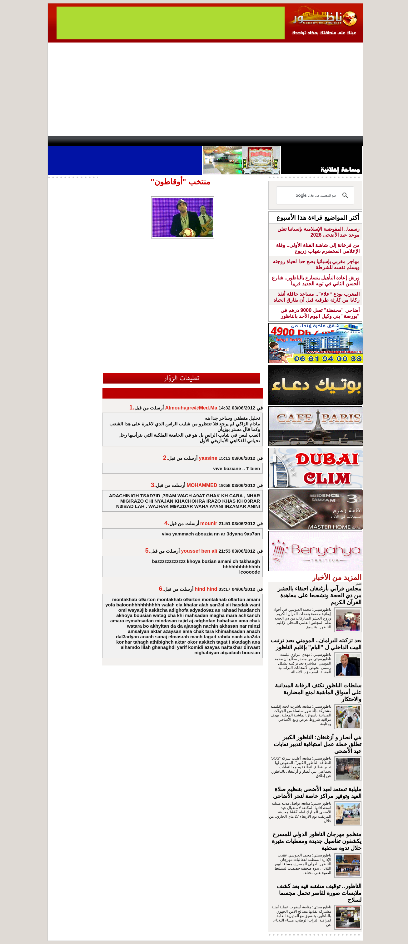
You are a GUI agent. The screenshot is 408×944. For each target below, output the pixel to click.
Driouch (296, 141)
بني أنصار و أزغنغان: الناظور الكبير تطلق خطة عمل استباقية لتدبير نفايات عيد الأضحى (317, 744)
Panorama (135, 141)
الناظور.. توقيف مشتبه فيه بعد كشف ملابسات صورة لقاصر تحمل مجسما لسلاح (319, 893)
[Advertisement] (205, 89)
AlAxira (90, 141)
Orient (241, 141)
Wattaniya (217, 141)
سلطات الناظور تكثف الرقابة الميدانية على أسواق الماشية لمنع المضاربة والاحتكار (318, 692)
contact (65, 141)
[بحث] (316, 195)
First (349, 141)
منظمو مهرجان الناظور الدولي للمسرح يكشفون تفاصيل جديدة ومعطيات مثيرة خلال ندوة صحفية (316, 841)
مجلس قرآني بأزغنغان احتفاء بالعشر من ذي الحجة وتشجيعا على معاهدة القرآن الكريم (319, 595)
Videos (167, 141)
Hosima (267, 141)
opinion (110, 141)
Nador (322, 141)
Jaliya (193, 141)
